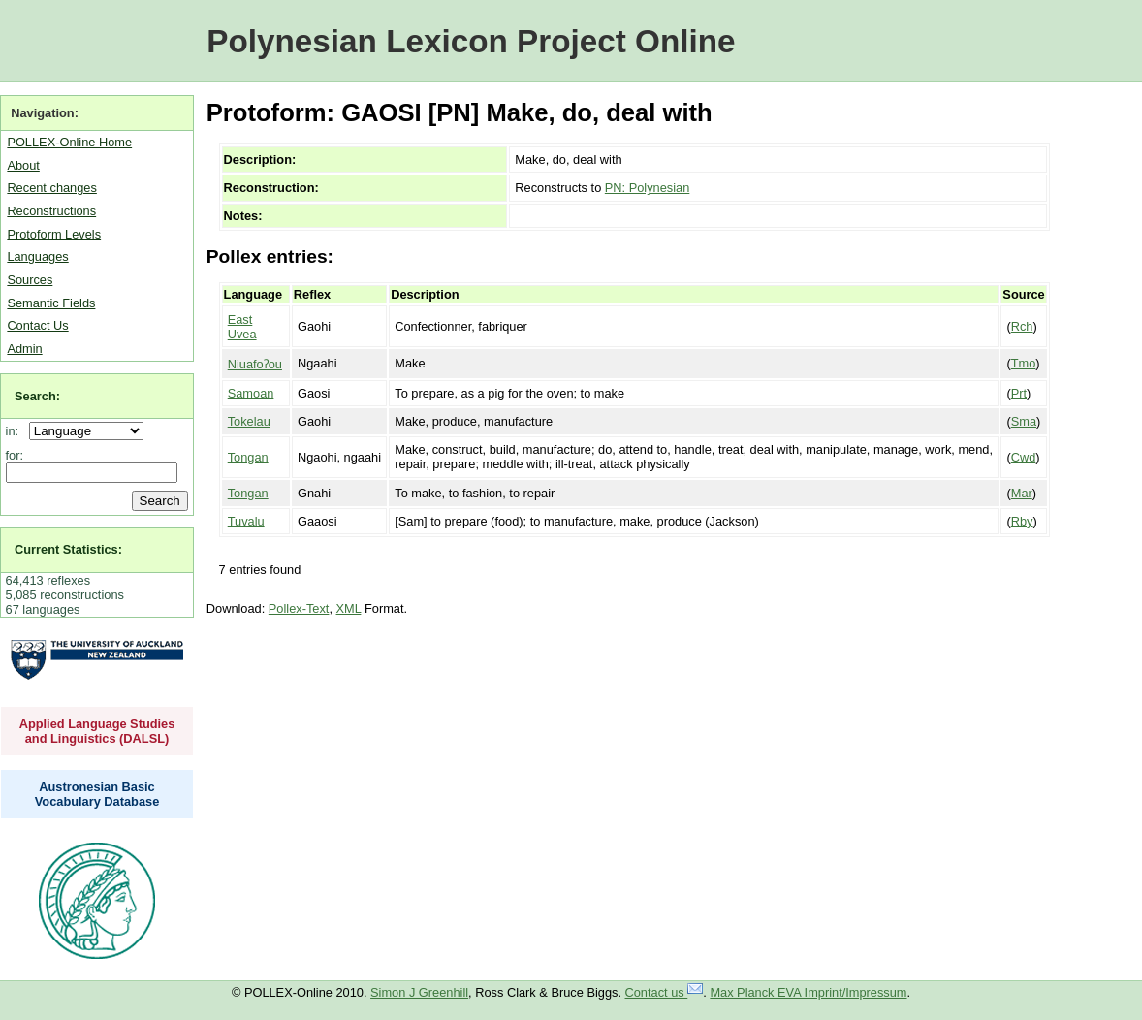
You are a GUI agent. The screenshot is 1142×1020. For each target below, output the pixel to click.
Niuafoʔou (255, 364)
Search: (37, 396)
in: (16, 431)
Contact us (664, 992)
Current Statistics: (68, 549)
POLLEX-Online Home (69, 142)
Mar (1021, 493)
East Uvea (242, 326)
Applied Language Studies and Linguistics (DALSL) (97, 731)
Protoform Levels (54, 234)
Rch (1022, 326)
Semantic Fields (51, 303)
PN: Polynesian (647, 187)
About (23, 165)
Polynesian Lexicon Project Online (470, 41)
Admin (24, 348)
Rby (1022, 521)
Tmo (1023, 363)
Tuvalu (246, 521)
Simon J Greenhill (419, 992)
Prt (1019, 393)
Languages (37, 256)
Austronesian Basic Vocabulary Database (97, 794)
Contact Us (37, 325)
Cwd (1023, 457)
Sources (29, 279)
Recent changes (51, 187)
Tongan (248, 457)
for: (15, 455)
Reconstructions (51, 211)
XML (349, 608)
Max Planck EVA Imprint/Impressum (808, 992)
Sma (1023, 421)
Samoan (251, 393)
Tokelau (249, 421)
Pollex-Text (299, 608)
